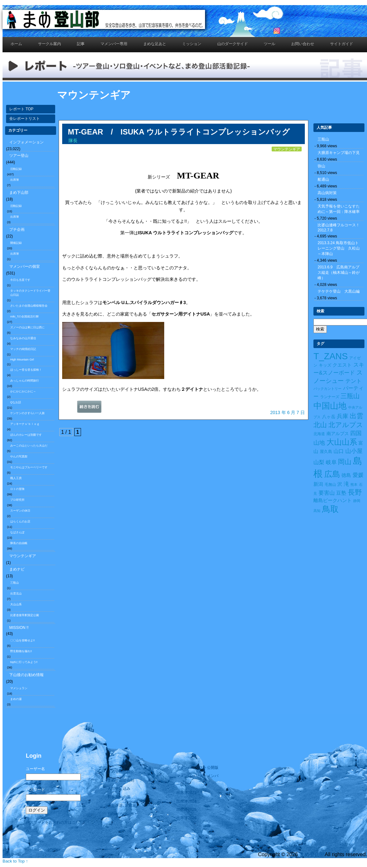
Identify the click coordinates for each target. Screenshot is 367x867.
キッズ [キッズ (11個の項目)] (325, 365)
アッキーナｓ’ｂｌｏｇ (25, 424)
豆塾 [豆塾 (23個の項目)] (341, 493)
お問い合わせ (302, 44)
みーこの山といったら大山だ (29, 445)
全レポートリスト (24, 118)
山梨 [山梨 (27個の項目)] (318, 462)
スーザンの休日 (20, 510)
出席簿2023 (186, 792)
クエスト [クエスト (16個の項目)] (342, 365)
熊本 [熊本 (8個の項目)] (353, 484)
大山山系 (16, 604)
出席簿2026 (186, 818)
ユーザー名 (35, 769)
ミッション (191, 44)
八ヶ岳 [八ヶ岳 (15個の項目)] (328, 416)
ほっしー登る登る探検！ (26, 369)
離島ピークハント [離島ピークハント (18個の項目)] (332, 500)
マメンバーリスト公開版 (197, 767)
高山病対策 (327, 193)
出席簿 (14, 179)
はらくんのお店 (20, 521)
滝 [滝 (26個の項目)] (346, 484)
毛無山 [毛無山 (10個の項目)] (330, 484)
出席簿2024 (186, 801)
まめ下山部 (18, 192)
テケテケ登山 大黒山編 (339, 291)
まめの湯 (16, 699)
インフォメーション (26, 142)
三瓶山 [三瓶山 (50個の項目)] (350, 395)
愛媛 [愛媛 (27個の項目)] (358, 475)
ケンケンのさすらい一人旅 (27, 413)
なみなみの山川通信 (23, 338)
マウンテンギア (22, 556)
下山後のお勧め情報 (26, 675)
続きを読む (97, 408)
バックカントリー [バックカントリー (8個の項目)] (327, 388)
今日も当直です (20, 279)
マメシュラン (18, 688)
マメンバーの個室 (24, 266)
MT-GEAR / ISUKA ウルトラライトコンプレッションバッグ (179, 131)
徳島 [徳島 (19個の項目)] (346, 475)
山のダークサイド (232, 44)
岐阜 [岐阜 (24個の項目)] (331, 462)
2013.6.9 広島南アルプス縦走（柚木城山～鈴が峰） (339, 272)
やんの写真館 (18, 456)
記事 (80, 44)
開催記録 (16, 242)
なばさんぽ (17, 532)
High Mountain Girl (22, 359)
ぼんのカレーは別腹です (26, 434)
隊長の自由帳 (18, 543)
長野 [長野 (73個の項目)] (355, 492)
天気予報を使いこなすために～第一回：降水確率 (339, 209)
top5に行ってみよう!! (24, 662)
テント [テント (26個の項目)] (353, 381)
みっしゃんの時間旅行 (24, 380)
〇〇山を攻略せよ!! (22, 640)
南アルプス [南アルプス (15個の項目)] (338, 433)
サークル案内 (49, 44)
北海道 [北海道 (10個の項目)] (319, 434)
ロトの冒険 (17, 489)
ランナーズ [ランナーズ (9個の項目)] (329, 397)
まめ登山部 (312, 854)
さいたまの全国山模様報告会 (29, 305)
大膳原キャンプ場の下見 (339, 152)
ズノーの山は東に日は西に (27, 327)
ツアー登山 (18, 155)
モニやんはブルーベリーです (29, 467)
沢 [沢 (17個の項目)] (339, 484)
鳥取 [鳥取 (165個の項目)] (330, 509)
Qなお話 (15, 402)
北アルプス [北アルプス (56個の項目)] (345, 424)
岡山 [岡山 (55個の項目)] (344, 461)
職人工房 (16, 478)
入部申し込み (118, 788)
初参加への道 (118, 797)
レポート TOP (21, 109)
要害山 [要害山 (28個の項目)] (327, 493)
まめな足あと (154, 44)
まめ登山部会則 (120, 780)
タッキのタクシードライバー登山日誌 (30, 292)
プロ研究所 (17, 499)
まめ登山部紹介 (120, 771)
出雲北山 (16, 593)
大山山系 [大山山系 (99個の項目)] (342, 442)
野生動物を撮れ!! (21, 651)
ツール (269, 44)
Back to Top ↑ (15, 861)
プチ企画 (17, 229)
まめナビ (17, 569)
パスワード (35, 789)
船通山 (323, 179)
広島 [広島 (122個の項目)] (332, 474)
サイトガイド (341, 44)
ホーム (16, 44)
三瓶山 (14, 582)
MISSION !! (19, 627)
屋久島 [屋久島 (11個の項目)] (326, 451)
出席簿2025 (186, 809)
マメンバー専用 (113, 44)
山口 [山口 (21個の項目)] (339, 451)
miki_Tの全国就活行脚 (24, 316)
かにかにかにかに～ (23, 391)
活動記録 (16, 169)
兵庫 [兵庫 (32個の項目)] (342, 416)
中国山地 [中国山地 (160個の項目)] (330, 405)
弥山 (321, 166)
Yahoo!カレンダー (122, 814)
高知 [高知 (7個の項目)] (316, 511)
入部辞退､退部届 (121, 805)
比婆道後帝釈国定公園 (24, 615)
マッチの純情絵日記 (23, 349)
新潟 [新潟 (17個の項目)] (318, 484)
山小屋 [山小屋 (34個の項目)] (354, 451)
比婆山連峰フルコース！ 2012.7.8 (340, 227)
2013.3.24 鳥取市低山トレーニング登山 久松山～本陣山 (339, 248)
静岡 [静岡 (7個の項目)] (356, 501)
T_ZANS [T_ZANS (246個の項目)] (330, 356)
